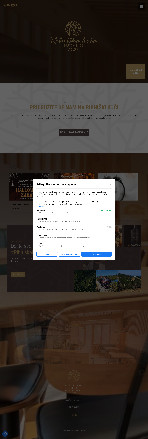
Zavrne (47, 254)
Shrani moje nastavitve (69, 254)
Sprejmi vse (96, 254)
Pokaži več (40, 206)
